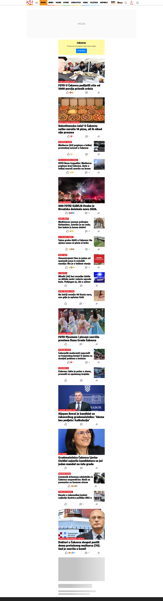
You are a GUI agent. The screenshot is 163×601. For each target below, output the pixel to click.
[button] (125, 2)
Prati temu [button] (81, 51)
